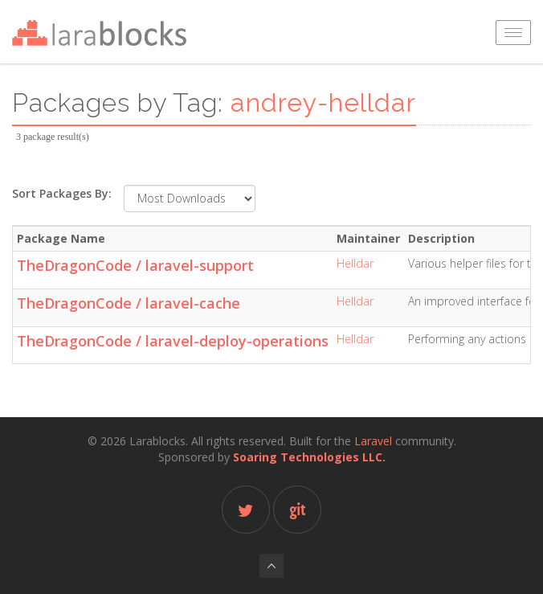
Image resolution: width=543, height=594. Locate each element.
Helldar (355, 263)
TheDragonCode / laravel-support (135, 265)
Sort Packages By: (62, 193)
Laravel (373, 441)
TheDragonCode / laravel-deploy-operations (173, 340)
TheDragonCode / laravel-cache (128, 303)
